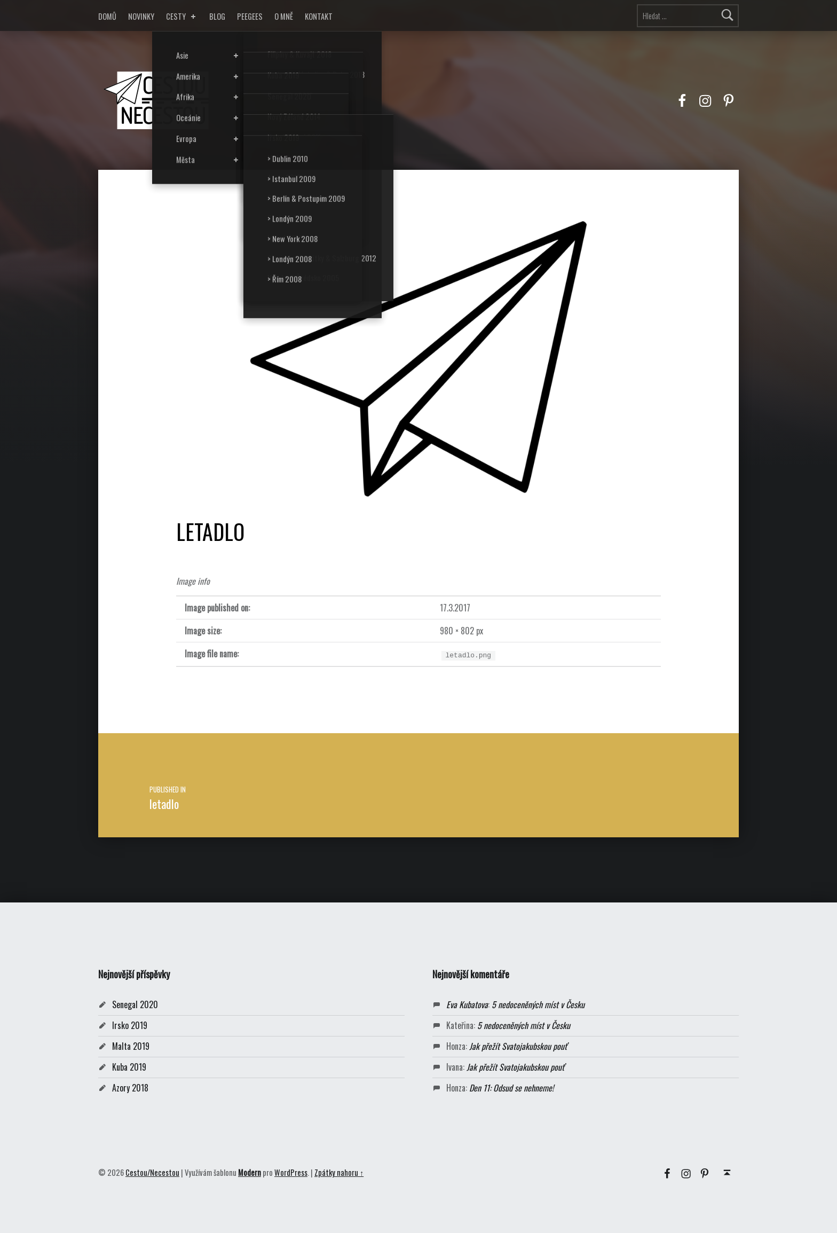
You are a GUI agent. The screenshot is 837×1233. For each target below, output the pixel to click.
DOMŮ (107, 16)
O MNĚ (283, 16)
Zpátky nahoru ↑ (339, 1172)
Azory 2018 (130, 1087)
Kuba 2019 (129, 1067)
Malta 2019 (130, 1046)
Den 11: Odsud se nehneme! (511, 1087)
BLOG (217, 16)
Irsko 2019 (129, 1025)
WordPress (290, 1172)
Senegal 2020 (135, 1004)
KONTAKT (319, 16)
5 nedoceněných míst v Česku (538, 1004)
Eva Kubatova (467, 1004)
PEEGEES (250, 16)
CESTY (182, 16)
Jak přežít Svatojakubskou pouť (518, 1046)
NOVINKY (141, 16)
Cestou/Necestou (152, 1172)
